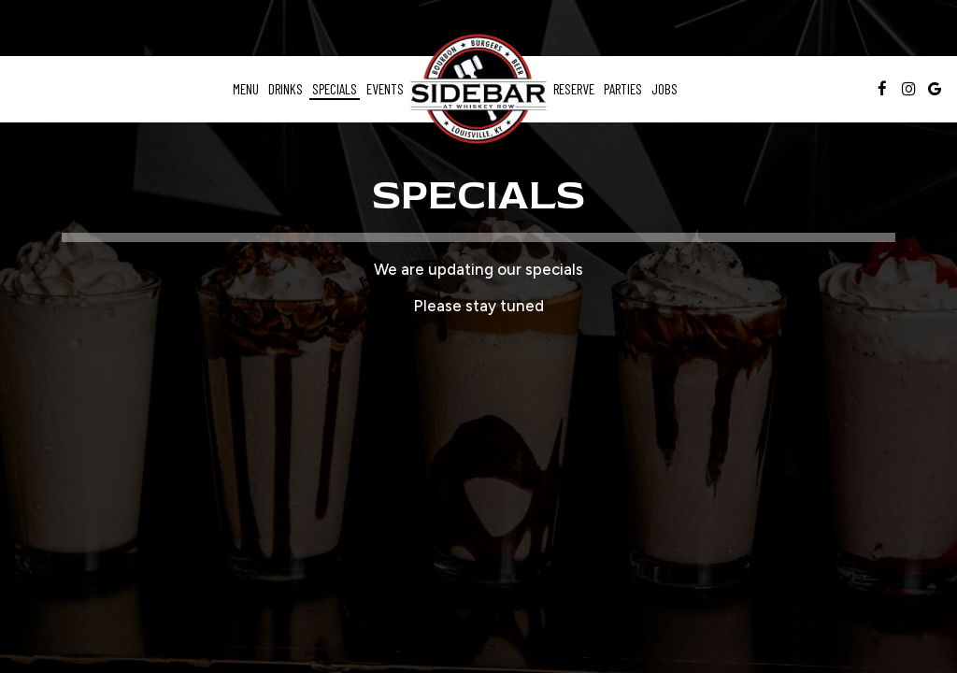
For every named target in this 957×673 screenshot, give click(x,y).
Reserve (573, 88)
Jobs (664, 88)
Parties (623, 88)
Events (385, 88)
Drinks (285, 88)
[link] (478, 89)
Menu (246, 88)
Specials (334, 88)
